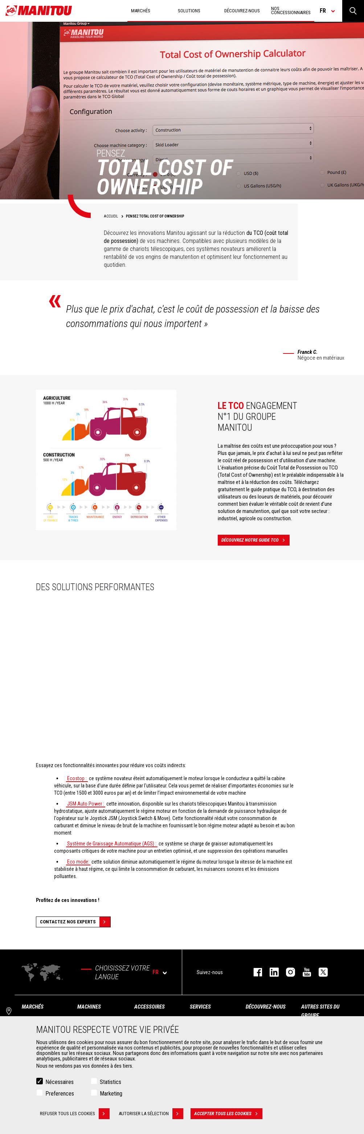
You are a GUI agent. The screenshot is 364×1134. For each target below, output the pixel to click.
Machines (89, 1006)
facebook (254, 972)
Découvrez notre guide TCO (255, 540)
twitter (319, 972)
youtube (303, 972)
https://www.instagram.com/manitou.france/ (287, 972)
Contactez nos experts (75, 922)
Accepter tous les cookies (228, 1113)
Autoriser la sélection (151, 1113)
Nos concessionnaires (291, 10)
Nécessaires (59, 1082)
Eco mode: (78, 862)
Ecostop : (77, 778)
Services (200, 1006)
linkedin (270, 972)
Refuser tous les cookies (75, 1113)
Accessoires (149, 1006)
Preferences (59, 1093)
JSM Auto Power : (85, 804)
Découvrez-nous (266, 1006)
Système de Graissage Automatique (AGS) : (111, 844)
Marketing (111, 1093)
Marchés (33, 1006)
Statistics (110, 1082)
